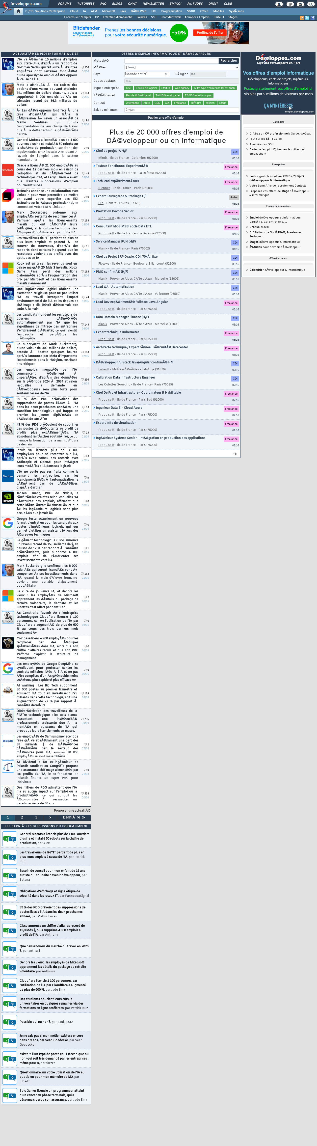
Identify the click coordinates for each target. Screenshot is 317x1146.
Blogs (117, 4)
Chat (132, 4)
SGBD (191, 11)
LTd (101, 203)
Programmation (171, 11)
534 (85, 793)
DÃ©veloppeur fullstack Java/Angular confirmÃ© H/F (133, 363)
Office (204, 11)
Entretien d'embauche (117, 17)
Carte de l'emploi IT (262, 149)
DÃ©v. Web (138, 11)
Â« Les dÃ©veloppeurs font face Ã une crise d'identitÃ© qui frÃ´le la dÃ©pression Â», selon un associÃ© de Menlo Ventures (47, 122)
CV (97, 17)
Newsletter (153, 4)
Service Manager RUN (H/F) (114, 242)
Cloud (74, 11)
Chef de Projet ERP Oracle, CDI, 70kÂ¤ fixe (125, 257)
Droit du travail (170, 17)
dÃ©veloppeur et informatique (275, 217)
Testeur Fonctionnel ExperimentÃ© (120, 166)
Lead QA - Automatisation (113, 287)
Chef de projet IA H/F (110, 151)
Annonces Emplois (197, 17)
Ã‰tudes (195, 4)
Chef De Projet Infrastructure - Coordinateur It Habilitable (137, 393)
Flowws (103, 264)
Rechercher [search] (228, 61)
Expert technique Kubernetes (116, 332)
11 (85, 246)
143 (85, 325)
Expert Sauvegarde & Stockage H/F (120, 196)
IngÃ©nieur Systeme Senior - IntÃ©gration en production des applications (149, 438)
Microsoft (108, 11)
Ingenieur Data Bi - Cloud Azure (117, 408)
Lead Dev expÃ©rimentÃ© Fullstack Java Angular (130, 302)
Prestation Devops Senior (113, 212)
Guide (295, 134)
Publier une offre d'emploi (166, 117)
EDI (153, 11)
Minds (102, 158)
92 (85, 120)
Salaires (141, 17)
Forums (65, 4)
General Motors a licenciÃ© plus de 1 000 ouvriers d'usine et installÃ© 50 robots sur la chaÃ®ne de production (47, 150)
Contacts (300, 186)
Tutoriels (86, 4)
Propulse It (106, 173)
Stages (233, 17)
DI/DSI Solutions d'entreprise (45, 11)
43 (85, 173)
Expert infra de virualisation (114, 423)
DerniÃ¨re (74, 817)
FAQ (103, 4)
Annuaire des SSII (261, 144)
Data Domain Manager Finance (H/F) (121, 317)
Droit (213, 4)
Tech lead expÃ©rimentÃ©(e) (116, 181)
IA (84, 11)
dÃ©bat (305, 134)
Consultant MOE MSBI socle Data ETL (122, 227)
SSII (154, 17)
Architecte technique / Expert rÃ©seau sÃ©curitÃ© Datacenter (140, 348)
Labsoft (103, 370)
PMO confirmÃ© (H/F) (110, 272)
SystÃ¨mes (236, 11)
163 (85, 93)
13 (85, 407)
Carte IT (218, 17)
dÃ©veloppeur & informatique (274, 242)
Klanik (102, 249)
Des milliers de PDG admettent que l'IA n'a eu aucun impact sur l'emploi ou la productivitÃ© (47, 796)
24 (85, 297)
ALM (94, 11)
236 (85, 67)
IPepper (104, 188)
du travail (259, 227)
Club (227, 4)
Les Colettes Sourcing (114, 385)
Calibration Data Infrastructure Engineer (124, 378)
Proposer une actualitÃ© (72, 811)
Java (123, 11)
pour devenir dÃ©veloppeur (275, 247)
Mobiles (218, 11)
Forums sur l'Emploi (77, 17)
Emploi (175, 4)
